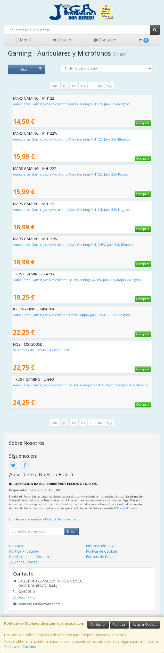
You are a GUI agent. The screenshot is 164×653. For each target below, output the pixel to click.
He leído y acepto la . (46, 519)
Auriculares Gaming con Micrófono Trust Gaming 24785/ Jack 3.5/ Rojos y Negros (77, 279)
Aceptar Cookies (145, 624)
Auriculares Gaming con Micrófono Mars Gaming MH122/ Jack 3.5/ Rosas (70, 174)
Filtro (31, 69)
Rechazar (119, 624)
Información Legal (101, 545)
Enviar (71, 531)
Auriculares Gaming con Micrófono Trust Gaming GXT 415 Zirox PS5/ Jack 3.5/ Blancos (80, 385)
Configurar (98, 624)
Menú (23, 40)
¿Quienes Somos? (24, 562)
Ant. (55, 86)
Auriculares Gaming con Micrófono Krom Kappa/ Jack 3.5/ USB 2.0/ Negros (71, 314)
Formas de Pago (100, 556)
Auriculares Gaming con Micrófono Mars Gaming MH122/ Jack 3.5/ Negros (71, 104)
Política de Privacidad (126, 508)
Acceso (62, 40)
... (91, 86)
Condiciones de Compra (29, 556)
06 (100, 86)
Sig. (109, 86)
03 (83, 86)
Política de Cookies (20, 646)
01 (65, 86)
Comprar (143, 123)
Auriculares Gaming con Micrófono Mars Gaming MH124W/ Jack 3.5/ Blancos (73, 244)
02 (74, 86)
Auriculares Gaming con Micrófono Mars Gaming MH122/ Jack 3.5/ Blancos (71, 139)
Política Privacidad (24, 551)
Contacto (105, 40)
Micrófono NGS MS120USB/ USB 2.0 (41, 350)
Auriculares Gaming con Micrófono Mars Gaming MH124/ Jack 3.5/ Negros (71, 209)
